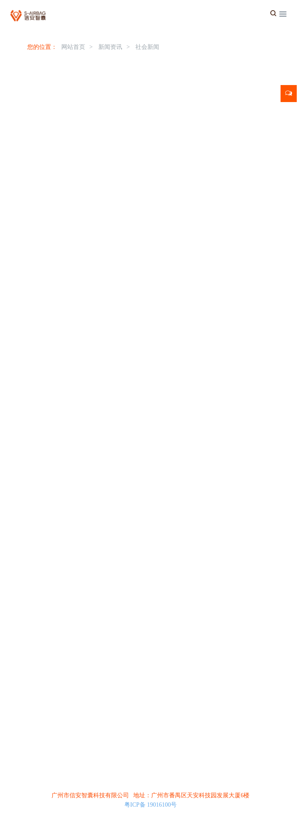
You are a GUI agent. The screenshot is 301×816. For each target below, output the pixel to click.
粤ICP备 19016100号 (150, 805)
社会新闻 (147, 47)
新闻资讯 (110, 47)
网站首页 (73, 47)
